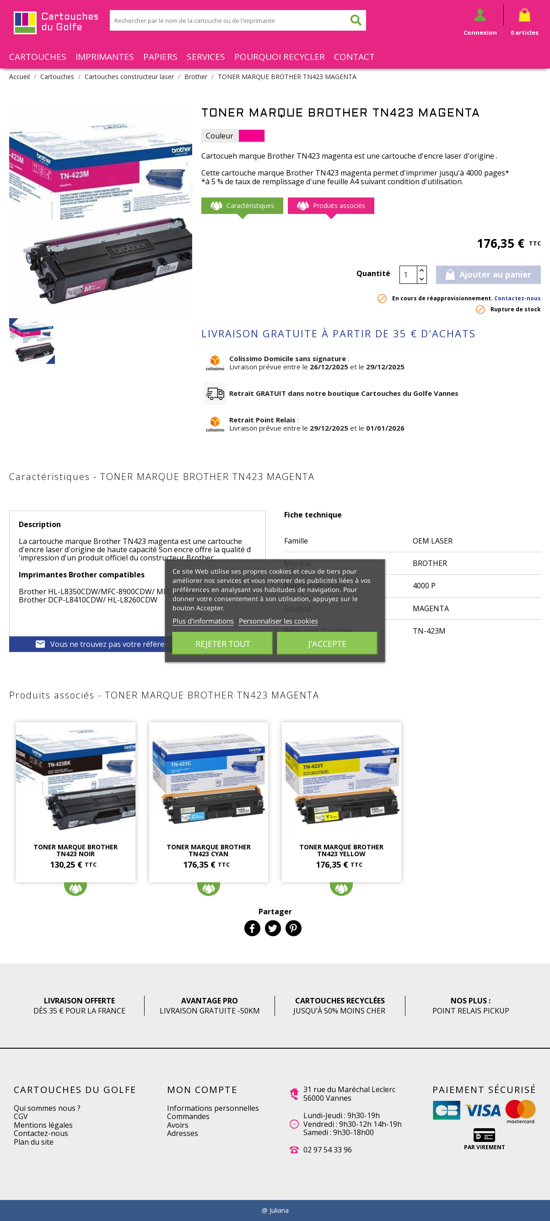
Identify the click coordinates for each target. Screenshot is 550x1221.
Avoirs (178, 1125)
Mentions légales (43, 1125)
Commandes (188, 1116)
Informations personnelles (213, 1108)
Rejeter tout (222, 643)
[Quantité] (408, 274)
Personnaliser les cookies (278, 620)
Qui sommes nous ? (47, 1108)
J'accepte (327, 643)
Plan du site (34, 1142)
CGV (21, 1116)
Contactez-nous (517, 298)
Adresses (182, 1133)
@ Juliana (275, 1210)
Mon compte (202, 1089)
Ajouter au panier (488, 274)
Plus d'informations (203, 620)
